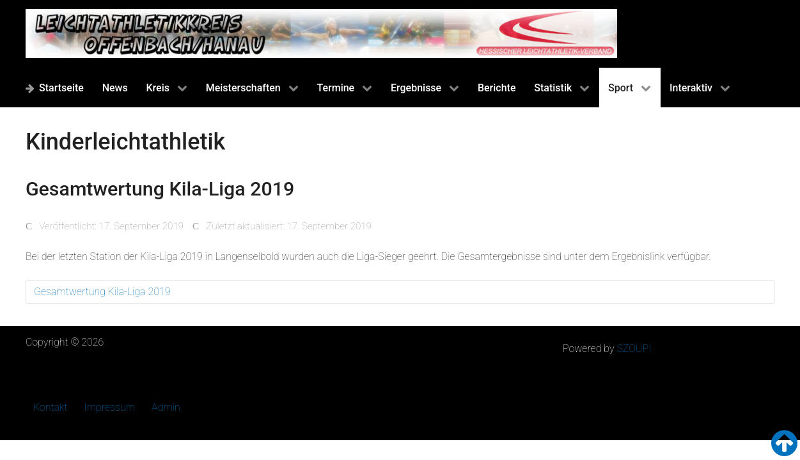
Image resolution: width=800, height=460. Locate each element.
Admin (166, 407)
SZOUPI (633, 348)
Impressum (110, 407)
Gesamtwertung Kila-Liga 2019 (102, 292)
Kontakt (50, 407)
